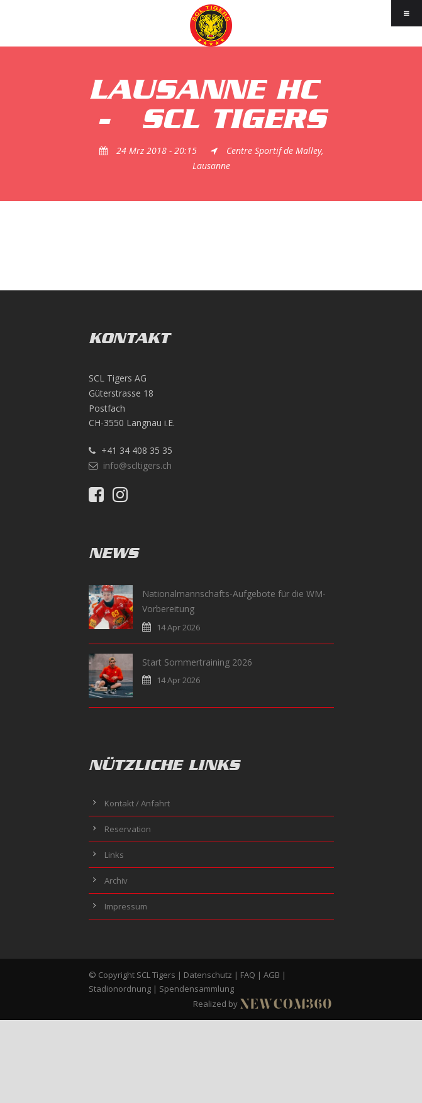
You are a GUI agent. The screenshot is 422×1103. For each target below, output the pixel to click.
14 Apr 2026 (178, 627)
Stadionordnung (120, 988)
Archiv (116, 880)
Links (114, 854)
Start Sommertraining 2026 (197, 662)
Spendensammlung (196, 988)
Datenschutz (208, 974)
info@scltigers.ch (137, 465)
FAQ (247, 974)
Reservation (127, 829)
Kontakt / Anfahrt (137, 803)
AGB (272, 974)
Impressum (125, 906)
